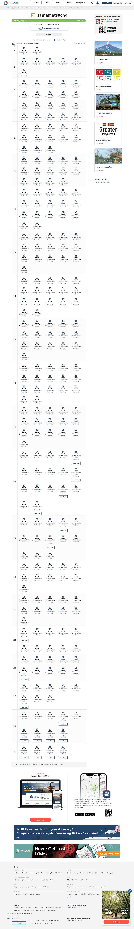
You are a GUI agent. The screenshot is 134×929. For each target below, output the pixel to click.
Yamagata (50, 873)
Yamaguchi (101, 887)
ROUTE (47, 2)
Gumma (82, 873)
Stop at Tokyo (61, 40)
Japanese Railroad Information (50, 920)
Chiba (96, 873)
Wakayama (46, 887)
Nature (42, 907)
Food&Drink (50, 907)
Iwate (30, 873)
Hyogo (34, 887)
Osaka (27, 887)
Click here (116, 922)
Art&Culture (17, 910)
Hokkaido (17, 873)
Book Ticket (76, 463)
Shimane (76, 887)
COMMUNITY (80, 2)
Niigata (16, 880)
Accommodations (41, 910)
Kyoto (21, 887)
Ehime (32, 894)
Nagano (52, 880)
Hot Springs (51, 910)
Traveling (16, 907)
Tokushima (17, 894)
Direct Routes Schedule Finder (44, 923)
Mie (86, 880)
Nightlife (58, 907)
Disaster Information (73, 907)
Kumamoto (91, 894)
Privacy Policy (11, 918)
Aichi (81, 880)
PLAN (58, 2)
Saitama (90, 873)
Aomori (24, 873)
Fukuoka (69, 894)
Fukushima (58, 873)
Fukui (37, 880)
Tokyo (102, 873)
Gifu (68, 880)
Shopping (26, 910)
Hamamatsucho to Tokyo (102, 182)
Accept (19, 923)
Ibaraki (69, 873)
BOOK (69, 2)
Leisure (36, 907)
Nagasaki (82, 894)
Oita (98, 894)
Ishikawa (30, 880)
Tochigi (76, 873)
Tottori (69, 887)
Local (48, 40)
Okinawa (69, 897)
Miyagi (37, 873)
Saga (76, 894)
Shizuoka (74, 880)
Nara (39, 887)
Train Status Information (74, 920)
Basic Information (26, 907)
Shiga (15, 887)
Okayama (84, 887)
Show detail (40, 820)
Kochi (38, 894)
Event (32, 910)
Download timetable (80, 43)
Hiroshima (92, 887)
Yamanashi (44, 880)
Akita (42, 873)
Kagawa (25, 894)
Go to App (128, 3)
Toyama (23, 880)
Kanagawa (110, 873)
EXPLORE (36, 2)
